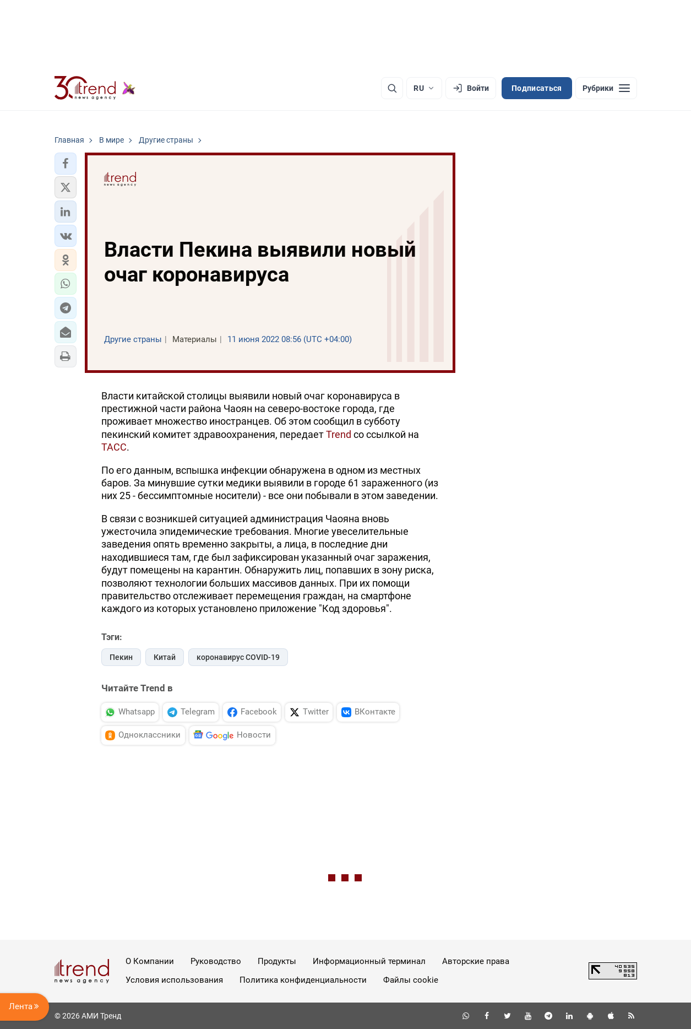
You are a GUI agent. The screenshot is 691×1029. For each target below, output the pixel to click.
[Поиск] (392, 88)
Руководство (216, 961)
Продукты (277, 961)
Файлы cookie (410, 980)
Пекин (121, 657)
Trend (338, 434)
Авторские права (475, 961)
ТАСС (114, 447)
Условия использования (174, 980)
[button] (65, 163)
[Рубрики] (606, 88)
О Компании (150, 961)
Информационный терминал (369, 961)
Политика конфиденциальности (303, 980)
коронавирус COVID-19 (238, 657)
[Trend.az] (95, 88)
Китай (165, 657)
